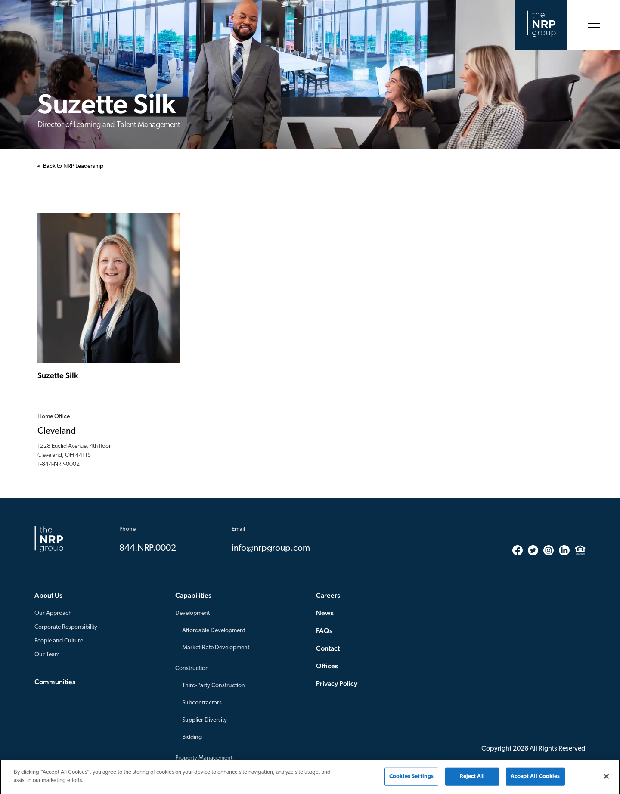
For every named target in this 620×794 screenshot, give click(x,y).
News (325, 613)
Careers (328, 595)
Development (192, 613)
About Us (48, 595)
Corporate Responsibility (65, 627)
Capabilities (193, 595)
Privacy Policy (336, 683)
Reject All (472, 779)
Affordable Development (213, 630)
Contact (328, 648)
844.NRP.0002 (147, 548)
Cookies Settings (411, 779)
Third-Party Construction (213, 685)
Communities (54, 682)
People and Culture (58, 641)
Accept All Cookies (535, 779)
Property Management (203, 758)
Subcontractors (202, 703)
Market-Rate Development (215, 648)
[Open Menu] (593, 25)
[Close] (606, 778)
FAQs (324, 631)
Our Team (46, 654)
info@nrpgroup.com (271, 548)
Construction (192, 668)
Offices (327, 666)
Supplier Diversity (204, 720)
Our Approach (53, 613)
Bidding (192, 737)
